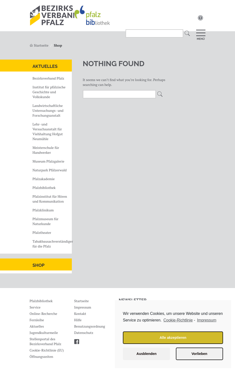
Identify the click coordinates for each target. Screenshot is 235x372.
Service (35, 307)
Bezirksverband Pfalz (48, 78)
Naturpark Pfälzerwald (49, 170)
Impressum (82, 307)
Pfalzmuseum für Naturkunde (45, 221)
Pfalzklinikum (43, 210)
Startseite (81, 301)
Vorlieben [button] (199, 354)
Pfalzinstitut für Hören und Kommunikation (49, 199)
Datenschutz (83, 332)
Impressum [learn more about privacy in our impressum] (206, 320)
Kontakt (80, 313)
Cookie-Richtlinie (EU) (47, 350)
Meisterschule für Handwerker (45, 150)
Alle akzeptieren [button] (173, 338)
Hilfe (78, 320)
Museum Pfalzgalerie (48, 161)
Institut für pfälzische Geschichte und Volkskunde (48, 92)
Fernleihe (37, 320)
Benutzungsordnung (89, 326)
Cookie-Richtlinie (178, 320)
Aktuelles (44, 66)
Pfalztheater (41, 232)
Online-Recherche (43, 313)
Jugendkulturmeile (44, 332)
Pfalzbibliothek (43, 187)
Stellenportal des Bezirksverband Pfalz (45, 341)
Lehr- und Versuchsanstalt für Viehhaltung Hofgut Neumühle (47, 131)
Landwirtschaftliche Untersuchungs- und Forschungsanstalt (48, 110)
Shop (38, 265)
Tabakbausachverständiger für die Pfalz (51, 243)
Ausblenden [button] (147, 354)
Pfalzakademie (43, 178)
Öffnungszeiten (41, 356)
